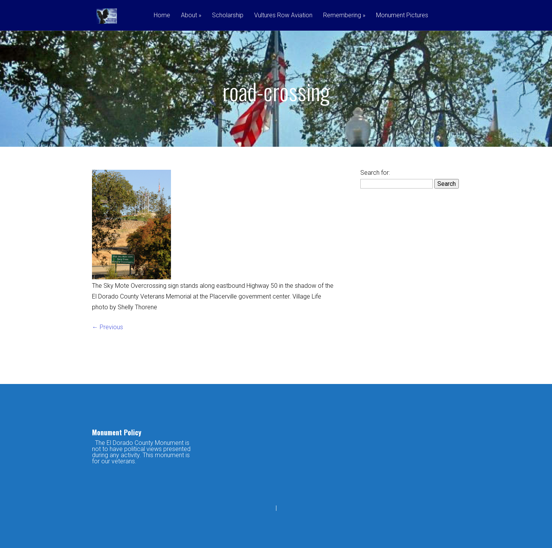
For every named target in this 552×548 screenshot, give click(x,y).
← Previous (107, 327)
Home (162, 15)
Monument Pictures (402, 15)
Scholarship (227, 15)
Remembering (344, 15)
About (191, 15)
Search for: (375, 172)
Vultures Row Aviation (283, 15)
